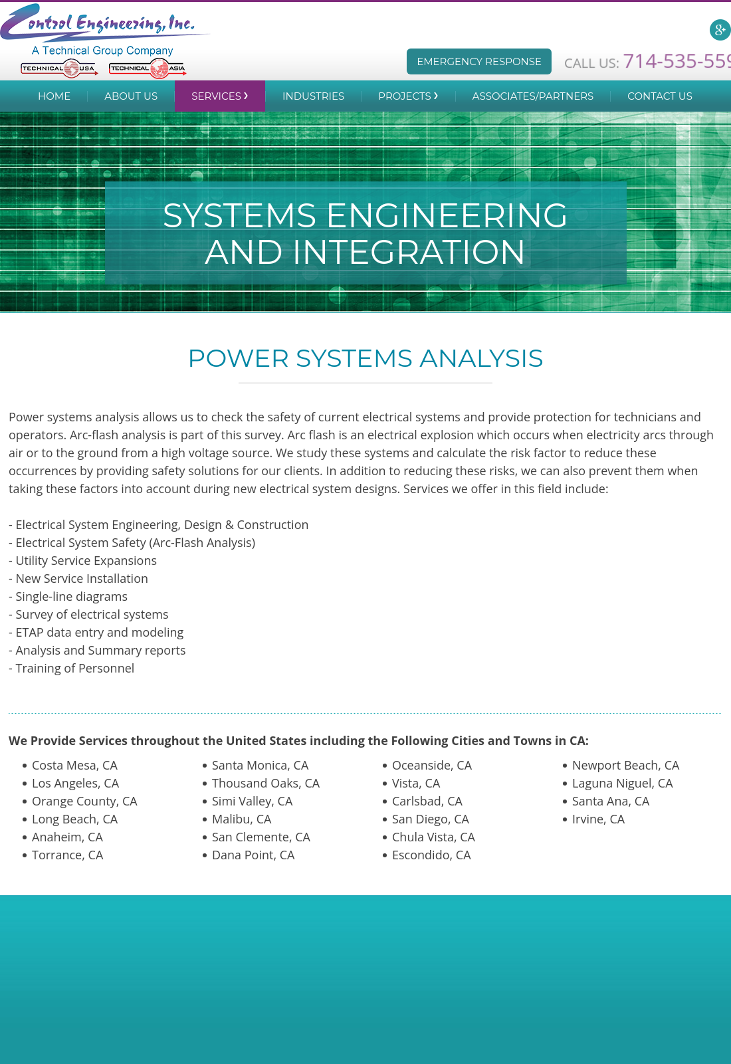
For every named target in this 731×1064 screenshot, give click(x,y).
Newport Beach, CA (625, 765)
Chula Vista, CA (433, 837)
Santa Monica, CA (260, 765)
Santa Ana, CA (610, 801)
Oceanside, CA (432, 765)
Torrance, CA (67, 855)
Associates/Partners (533, 96)
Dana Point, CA (253, 855)
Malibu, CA (241, 819)
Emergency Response (479, 61)
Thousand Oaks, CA (266, 783)
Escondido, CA (431, 855)
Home (54, 96)
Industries (313, 96)
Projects (404, 96)
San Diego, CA (430, 819)
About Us (130, 96)
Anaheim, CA (67, 837)
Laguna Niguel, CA (622, 783)
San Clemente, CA (261, 837)
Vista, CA (416, 783)
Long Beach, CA (75, 819)
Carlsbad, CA (427, 801)
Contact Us (659, 96)
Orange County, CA (85, 801)
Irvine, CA (598, 819)
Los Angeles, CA (75, 783)
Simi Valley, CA (252, 801)
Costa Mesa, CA (75, 765)
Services (216, 96)
